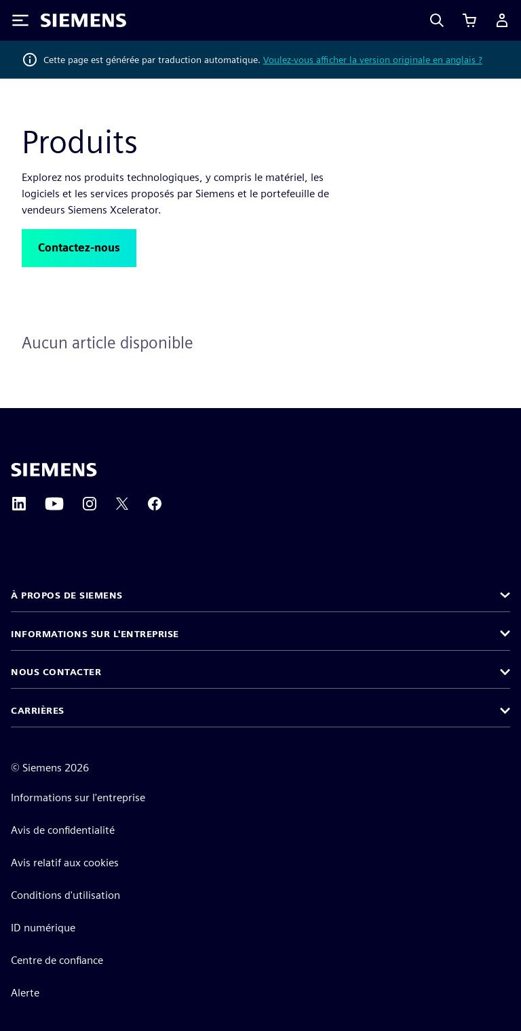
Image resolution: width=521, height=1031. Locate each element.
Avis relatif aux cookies (65, 862)
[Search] (436, 20)
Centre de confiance (57, 960)
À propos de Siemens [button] (67, 595)
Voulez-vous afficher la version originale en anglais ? (372, 59)
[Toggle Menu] (20, 20)
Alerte (25, 992)
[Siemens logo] (83, 20)
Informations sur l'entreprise (78, 797)
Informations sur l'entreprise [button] (95, 633)
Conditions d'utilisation (65, 895)
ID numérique (43, 927)
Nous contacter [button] (56, 671)
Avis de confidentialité (63, 830)
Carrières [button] (37, 710)
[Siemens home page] (54, 470)
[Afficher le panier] (469, 20)
